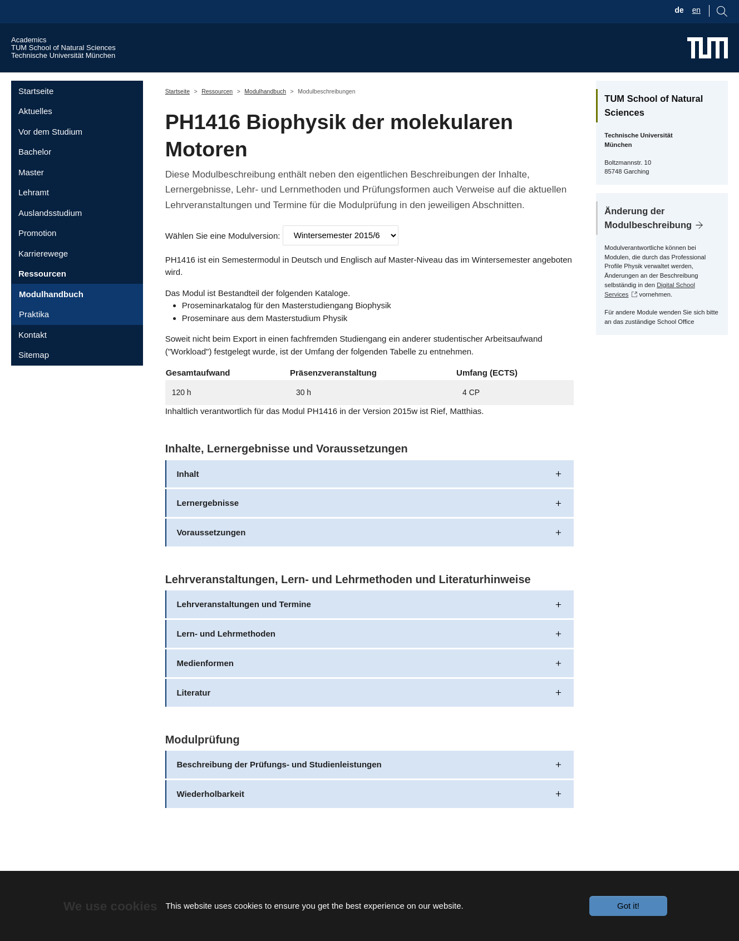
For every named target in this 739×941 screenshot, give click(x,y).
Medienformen (205, 678)
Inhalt (187, 488)
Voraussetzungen (210, 547)
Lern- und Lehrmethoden (225, 648)
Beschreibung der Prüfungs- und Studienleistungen (278, 779)
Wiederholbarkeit (210, 809)
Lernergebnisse (207, 518)
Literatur (193, 707)
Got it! (628, 905)
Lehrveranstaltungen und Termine (243, 619)
